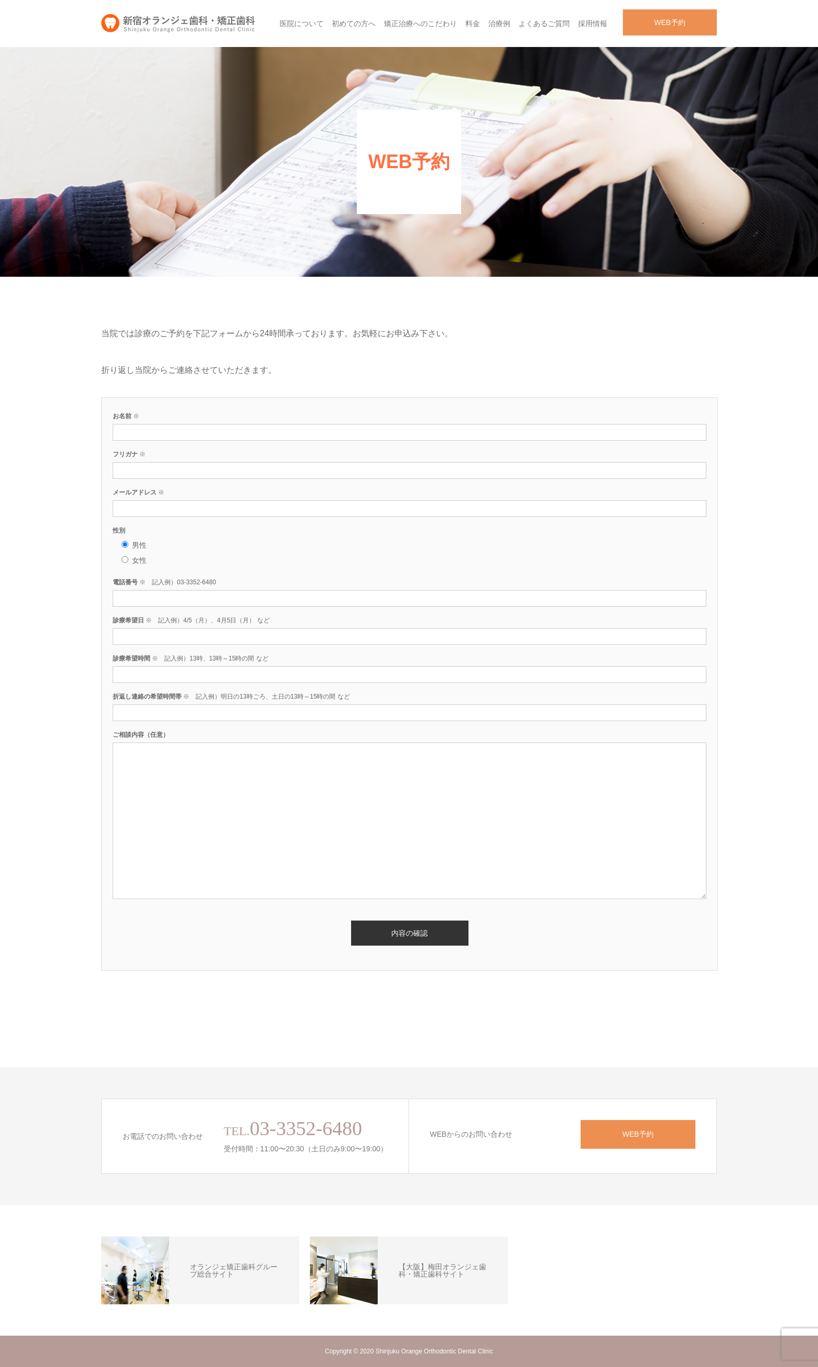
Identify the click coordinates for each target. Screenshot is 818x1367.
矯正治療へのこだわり (420, 23)
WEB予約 (669, 22)
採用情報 (592, 23)
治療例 (499, 23)
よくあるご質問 (544, 23)
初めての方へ (354, 23)
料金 (472, 23)
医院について (301, 23)
